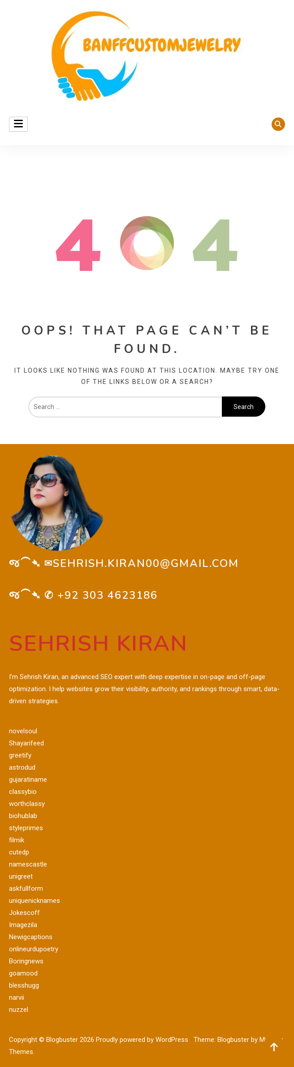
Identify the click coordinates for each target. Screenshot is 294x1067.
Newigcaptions (30, 937)
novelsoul (23, 731)
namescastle (28, 864)
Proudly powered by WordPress (143, 1040)
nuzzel (18, 1010)
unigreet (21, 876)
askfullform (26, 888)
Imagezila (23, 925)
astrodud (22, 767)
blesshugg (24, 985)
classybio (23, 792)
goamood (23, 973)
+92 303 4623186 (107, 595)
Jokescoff (24, 913)
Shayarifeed (26, 743)
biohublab (23, 816)
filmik (16, 840)
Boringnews (26, 961)
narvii (16, 997)
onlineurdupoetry (33, 949)
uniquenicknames (34, 901)
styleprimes (26, 828)
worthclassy (27, 804)
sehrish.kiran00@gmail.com (146, 563)
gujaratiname (28, 779)
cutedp (19, 852)
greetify (20, 755)
